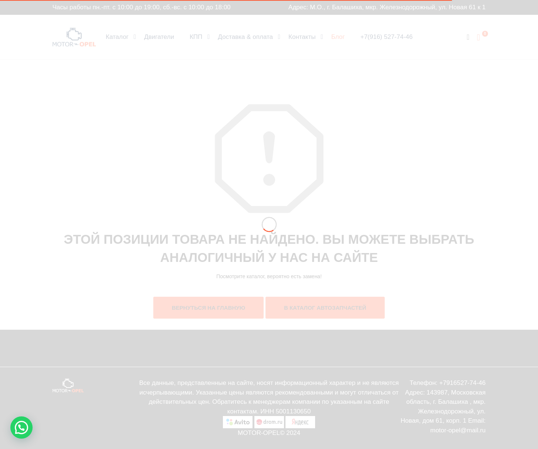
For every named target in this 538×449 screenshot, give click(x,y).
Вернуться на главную (208, 308)
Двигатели (159, 36)
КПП (196, 36)
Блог (338, 36)
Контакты (301, 36)
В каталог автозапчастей (325, 308)
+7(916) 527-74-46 (386, 36)
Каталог (117, 36)
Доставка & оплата (245, 36)
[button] (21, 427)
